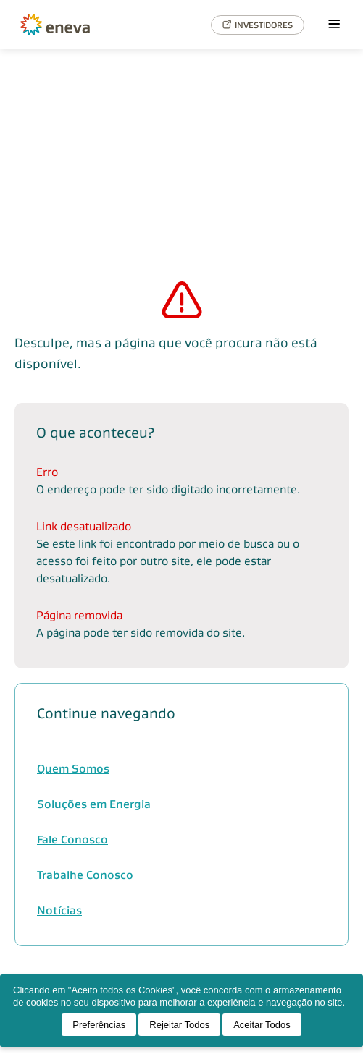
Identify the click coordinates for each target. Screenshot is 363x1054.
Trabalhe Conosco (85, 875)
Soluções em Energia (94, 804)
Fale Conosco (72, 839)
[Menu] (334, 25)
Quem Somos (73, 768)
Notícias (59, 910)
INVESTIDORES (257, 25)
